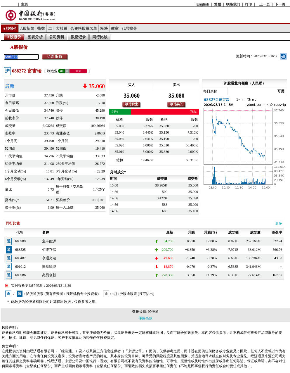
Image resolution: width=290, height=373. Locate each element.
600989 (20, 241)
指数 (41, 28)
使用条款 (145, 318)
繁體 (217, 4)
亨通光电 (49, 258)
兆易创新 (49, 275)
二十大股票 (57, 28)
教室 (115, 28)
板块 (104, 28)
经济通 (153, 312)
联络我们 (233, 4)
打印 (248, 4)
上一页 (264, 4)
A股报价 (10, 28)
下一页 (280, 4)
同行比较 (99, 37)
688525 (20, 250)
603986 (20, 275)
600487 (20, 258)
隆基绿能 (49, 267)
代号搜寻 (129, 28)
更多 (278, 223)
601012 (20, 267)
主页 (24, 4)
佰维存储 (49, 250)
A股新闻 (27, 28)
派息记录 (78, 37)
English (203, 4)
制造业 (52, 71)
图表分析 (35, 37)
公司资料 (56, 37)
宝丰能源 (49, 241)
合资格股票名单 (83, 28)
